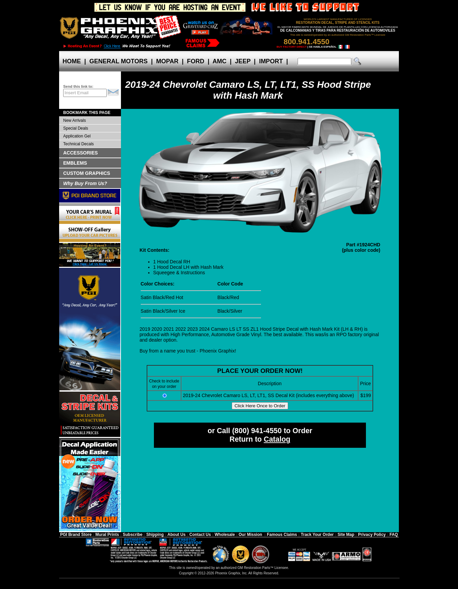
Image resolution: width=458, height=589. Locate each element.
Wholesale (225, 534)
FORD (195, 61)
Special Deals (75, 128)
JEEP (243, 61)
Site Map (345, 534)
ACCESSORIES (80, 153)
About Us (177, 534)
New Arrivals (74, 120)
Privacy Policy (372, 534)
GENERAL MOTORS (118, 61)
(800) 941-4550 (257, 431)
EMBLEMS (75, 163)
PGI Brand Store (76, 534)
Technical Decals (78, 144)
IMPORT (271, 61)
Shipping (154, 534)
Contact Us (200, 534)
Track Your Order (317, 534)
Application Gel (77, 136)
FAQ (393, 534)
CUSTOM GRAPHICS (86, 173)
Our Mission (250, 534)
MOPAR (167, 61)
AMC (219, 61)
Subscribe (132, 534)
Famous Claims (282, 534)
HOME (71, 61)
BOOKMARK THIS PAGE (86, 112)
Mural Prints (107, 534)
